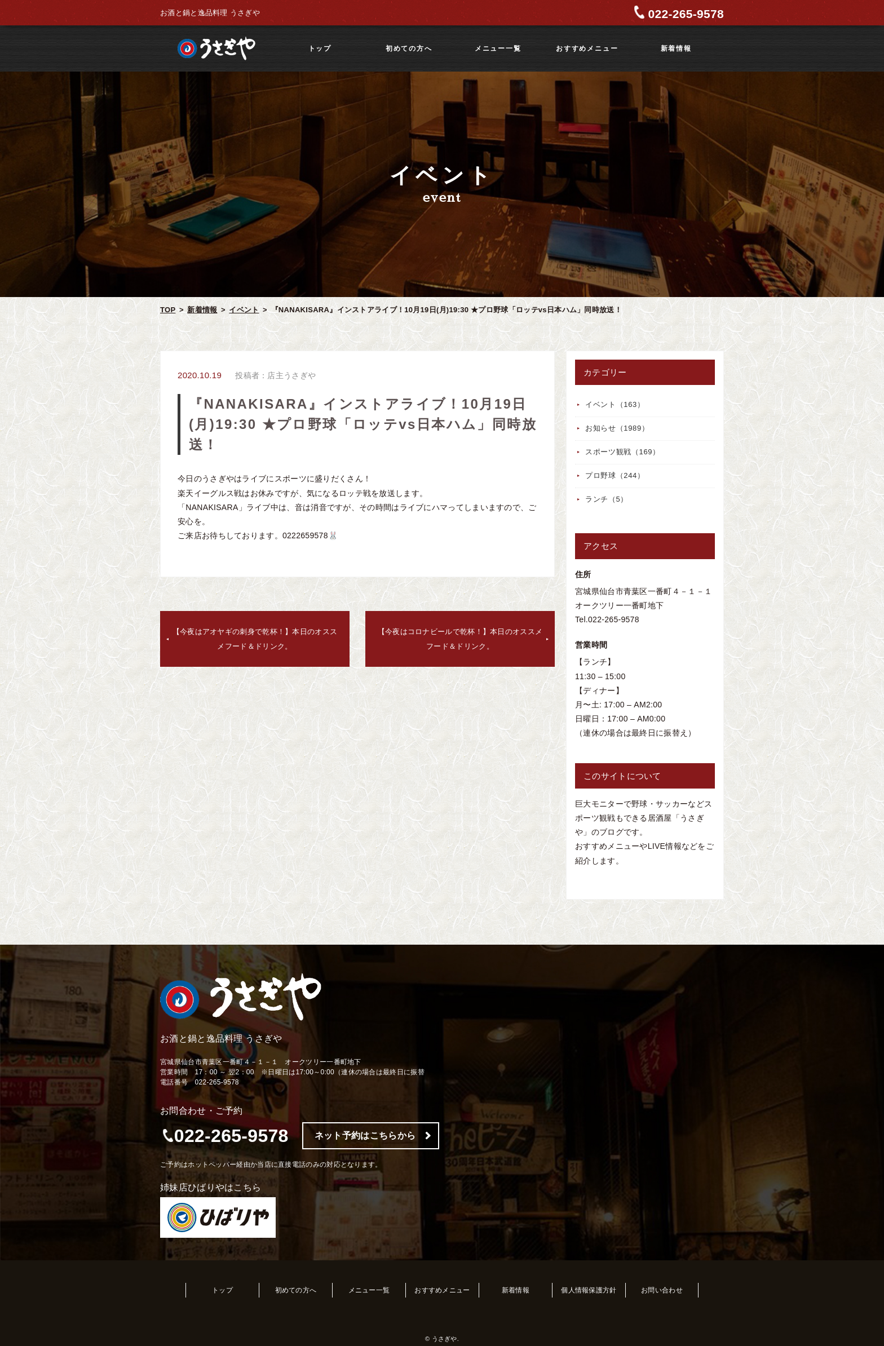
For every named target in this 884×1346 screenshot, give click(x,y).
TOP (167, 309)
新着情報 (676, 48)
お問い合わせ (662, 1290)
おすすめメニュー (587, 48)
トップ (320, 48)
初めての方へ (409, 48)
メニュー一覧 (498, 48)
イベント (244, 309)
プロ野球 (615, 475)
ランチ (606, 499)
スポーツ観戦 (622, 452)
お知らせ (617, 428)
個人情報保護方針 (588, 1290)
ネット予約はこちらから (365, 1135)
